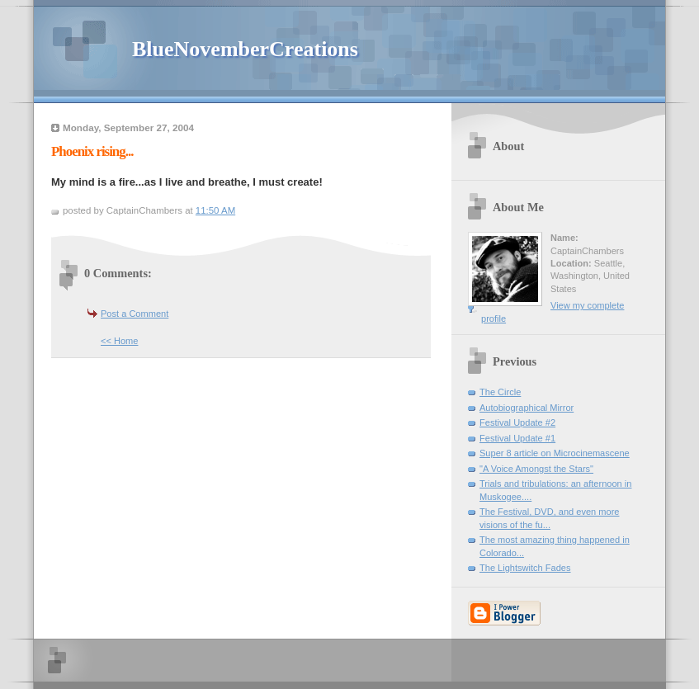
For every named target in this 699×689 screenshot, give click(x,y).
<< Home (119, 341)
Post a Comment (134, 314)
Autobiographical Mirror (526, 408)
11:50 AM (215, 210)
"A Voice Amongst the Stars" (536, 469)
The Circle (500, 392)
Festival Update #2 (517, 422)
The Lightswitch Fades (525, 568)
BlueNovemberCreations (245, 49)
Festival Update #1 (517, 438)
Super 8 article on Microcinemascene (554, 453)
